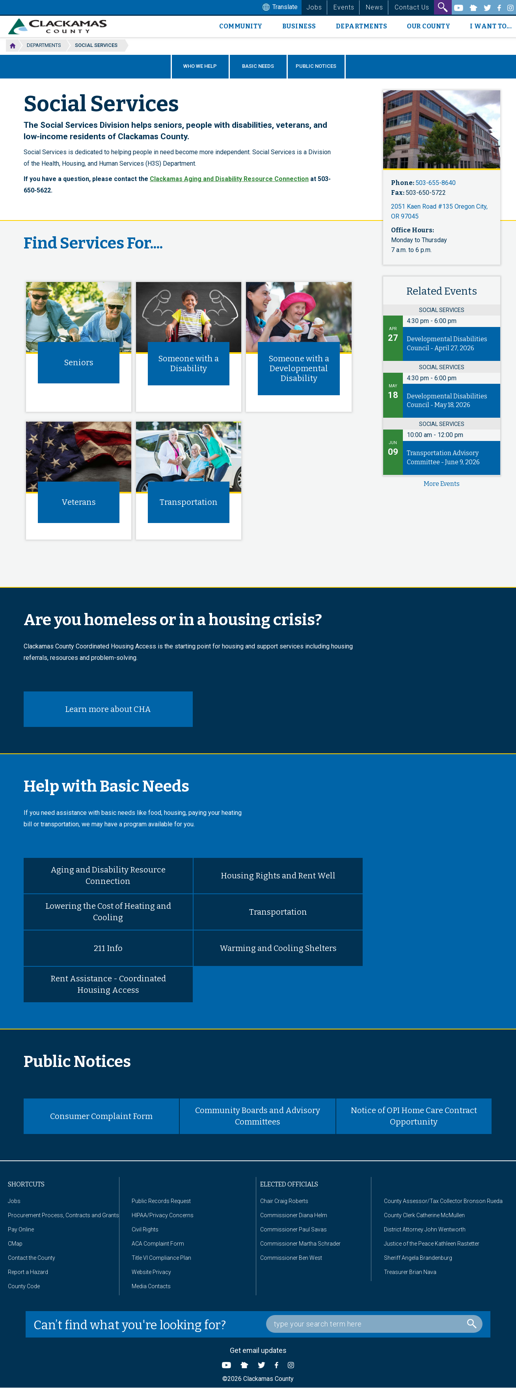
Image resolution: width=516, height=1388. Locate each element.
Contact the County (31, 1258)
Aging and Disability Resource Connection (108, 875)
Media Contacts (151, 1286)
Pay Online (21, 1229)
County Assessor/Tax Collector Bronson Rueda (443, 1201)
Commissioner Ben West (291, 1258)
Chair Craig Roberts (284, 1201)
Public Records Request (161, 1201)
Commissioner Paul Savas (293, 1229)
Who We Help (200, 66)
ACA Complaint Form (158, 1243)
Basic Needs (258, 66)
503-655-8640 (435, 183)
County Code (24, 1286)
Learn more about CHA (108, 709)
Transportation (278, 912)
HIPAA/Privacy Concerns (163, 1215)
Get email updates (258, 1350)
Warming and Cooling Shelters (278, 948)
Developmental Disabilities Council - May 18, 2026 (447, 400)
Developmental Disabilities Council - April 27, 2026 (447, 343)
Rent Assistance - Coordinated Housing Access (108, 984)
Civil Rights (145, 1229)
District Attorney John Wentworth (425, 1229)
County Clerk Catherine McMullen (424, 1215)
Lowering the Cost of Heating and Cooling (108, 911)
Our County (428, 26)
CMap (15, 1243)
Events (343, 7)
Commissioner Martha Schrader (300, 1243)
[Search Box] (374, 1324)
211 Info (108, 948)
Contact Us (412, 7)
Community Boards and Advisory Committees (257, 1116)
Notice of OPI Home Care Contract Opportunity (414, 1116)
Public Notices (316, 66)
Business (299, 26)
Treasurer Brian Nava (410, 1272)
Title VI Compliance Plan (161, 1258)
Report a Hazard (28, 1272)
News (374, 7)
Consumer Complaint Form (101, 1116)
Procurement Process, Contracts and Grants (63, 1215)
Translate (279, 7)
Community (241, 26)
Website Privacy (151, 1272)
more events (442, 484)
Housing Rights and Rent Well (278, 875)
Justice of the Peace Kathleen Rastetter (431, 1243)
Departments (361, 26)
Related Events (441, 291)
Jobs (314, 7)
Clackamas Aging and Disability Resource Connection (229, 179)
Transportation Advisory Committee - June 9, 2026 (443, 457)
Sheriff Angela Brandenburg (418, 1258)
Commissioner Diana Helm (293, 1215)
